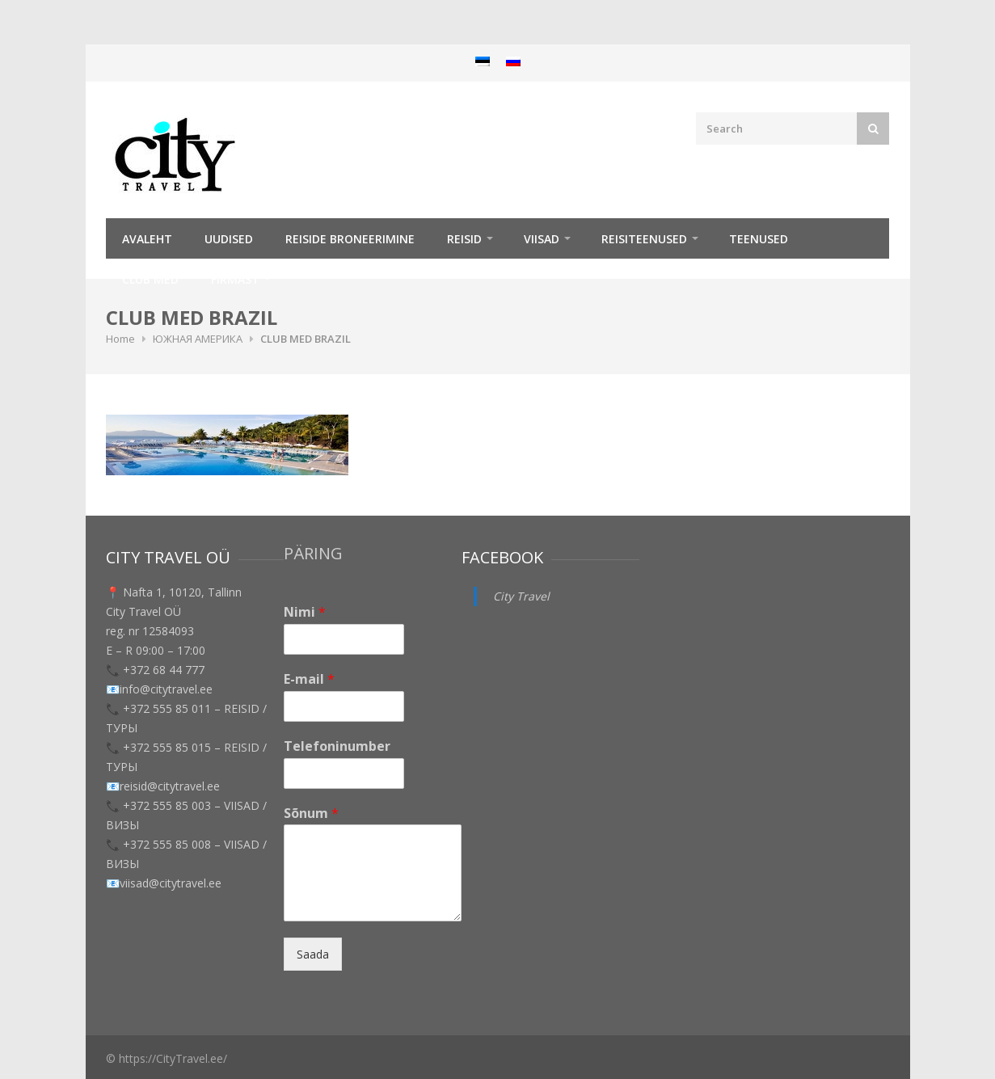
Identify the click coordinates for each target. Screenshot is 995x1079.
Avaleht (147, 239)
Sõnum (311, 813)
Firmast (235, 279)
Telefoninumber (337, 746)
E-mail (309, 679)
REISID (464, 239)
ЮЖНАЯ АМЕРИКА (197, 338)
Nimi (305, 612)
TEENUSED (758, 239)
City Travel (521, 596)
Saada (313, 954)
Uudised (228, 239)
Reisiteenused (644, 239)
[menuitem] (482, 61)
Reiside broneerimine (350, 239)
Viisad (541, 239)
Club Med (150, 279)
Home (120, 338)
